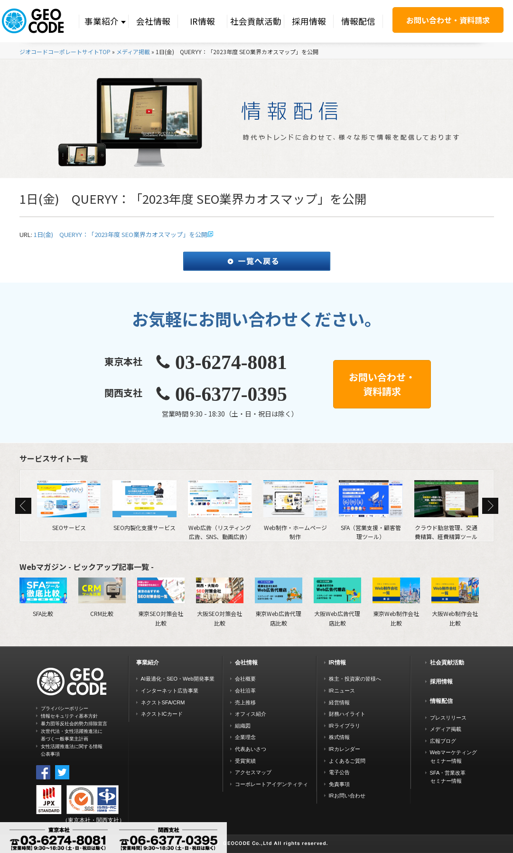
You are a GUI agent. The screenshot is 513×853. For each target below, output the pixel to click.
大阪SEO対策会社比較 (219, 602)
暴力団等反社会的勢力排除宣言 (74, 723)
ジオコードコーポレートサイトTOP (65, 51)
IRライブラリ (344, 726)
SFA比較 (43, 597)
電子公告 (339, 772)
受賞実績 (245, 761)
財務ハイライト (347, 714)
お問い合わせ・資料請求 (448, 20)
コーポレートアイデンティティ (271, 784)
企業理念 (245, 737)
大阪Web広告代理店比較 (337, 602)
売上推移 (245, 702)
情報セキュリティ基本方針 (69, 716)
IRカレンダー (344, 749)
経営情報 (339, 702)
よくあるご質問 (347, 761)
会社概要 (245, 679)
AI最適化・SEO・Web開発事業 (178, 679)
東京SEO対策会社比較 (161, 602)
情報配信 (358, 21)
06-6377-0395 (231, 394)
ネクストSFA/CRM (163, 702)
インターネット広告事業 (169, 690)
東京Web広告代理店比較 (278, 602)
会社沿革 (245, 690)
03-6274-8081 (231, 362)
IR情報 (202, 21)
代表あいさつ (250, 749)
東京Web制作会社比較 (396, 602)
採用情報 (309, 21)
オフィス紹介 (250, 714)
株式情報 (339, 737)
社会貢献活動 (255, 21)
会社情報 (153, 21)
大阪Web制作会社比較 (455, 602)
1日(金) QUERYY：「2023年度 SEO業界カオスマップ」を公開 (120, 234)
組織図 (243, 726)
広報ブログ (443, 741)
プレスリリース (448, 717)
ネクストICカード (162, 714)
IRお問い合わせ (347, 795)
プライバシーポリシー (64, 708)
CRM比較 (102, 597)
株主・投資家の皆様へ (355, 679)
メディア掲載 (133, 51)
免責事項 (339, 784)
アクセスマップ (253, 772)
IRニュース (342, 690)
